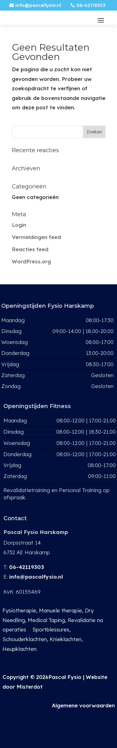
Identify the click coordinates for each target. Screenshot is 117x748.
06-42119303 (90, 5)
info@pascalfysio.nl (38, 5)
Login (19, 225)
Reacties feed (30, 249)
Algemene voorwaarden (83, 705)
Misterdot (30, 686)
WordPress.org (31, 261)
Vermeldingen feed (36, 237)
